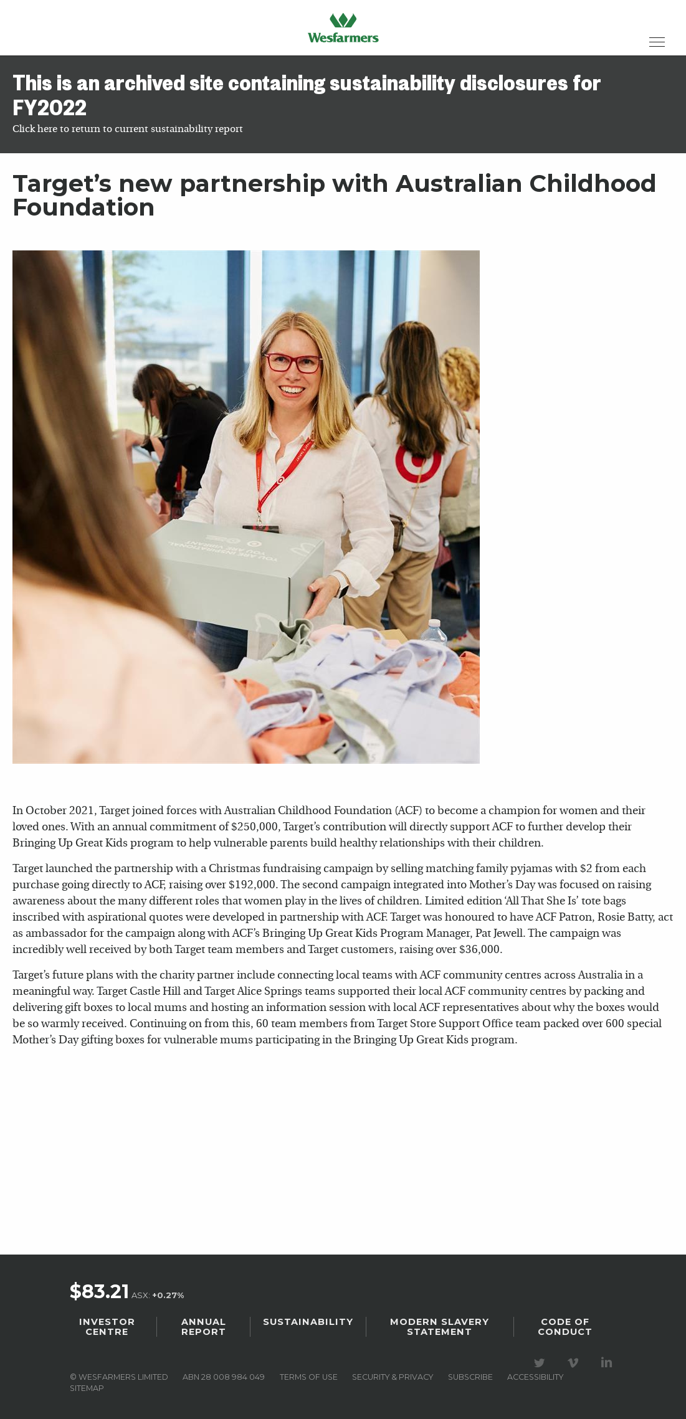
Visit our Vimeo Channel (575, 1362)
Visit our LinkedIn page (608, 1362)
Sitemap (87, 1388)
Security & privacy (392, 1377)
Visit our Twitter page (541, 1362)
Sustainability (308, 1321)
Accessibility (535, 1377)
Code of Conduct (565, 1326)
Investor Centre (107, 1326)
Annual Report (203, 1326)
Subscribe (470, 1377)
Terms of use (309, 1377)
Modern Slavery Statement (439, 1326)
